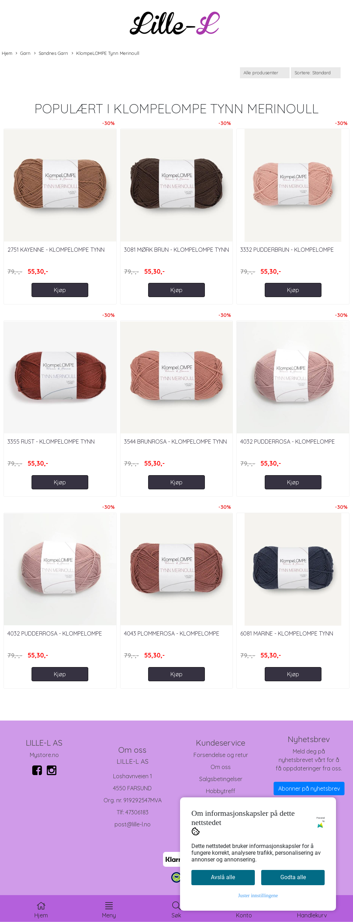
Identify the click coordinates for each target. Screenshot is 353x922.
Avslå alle (223, 877)
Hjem (7, 53)
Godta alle (293, 877)
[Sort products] (316, 72)
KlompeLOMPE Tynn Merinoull (105, 53)
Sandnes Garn (51, 53)
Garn (23, 53)
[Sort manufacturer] (265, 72)
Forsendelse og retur (221, 754)
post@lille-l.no (132, 824)
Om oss (221, 766)
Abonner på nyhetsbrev (309, 788)
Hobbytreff (220, 791)
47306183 (137, 812)
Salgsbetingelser (220, 778)
